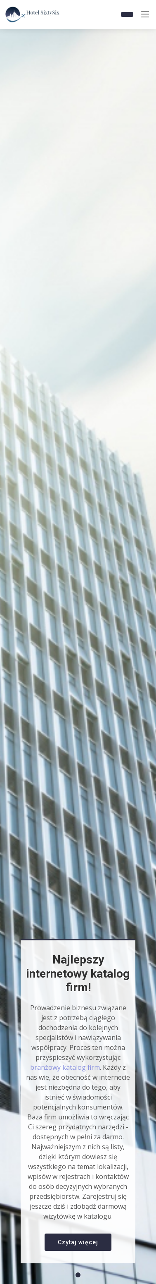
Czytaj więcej (78, 1242)
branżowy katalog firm (65, 1067)
